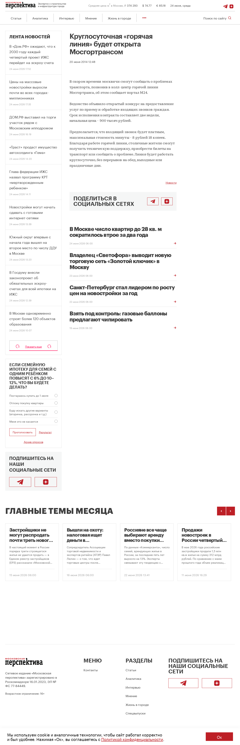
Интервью (66, 18)
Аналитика (40, 18)
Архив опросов (33, 442)
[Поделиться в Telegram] (153, 201)
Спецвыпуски (135, 712)
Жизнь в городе (119, 18)
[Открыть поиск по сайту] (217, 18)
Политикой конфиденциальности (132, 739)
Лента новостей (29, 37)
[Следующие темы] (230, 511)
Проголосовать (23, 432)
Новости (171, 182)
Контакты (91, 669)
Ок (219, 737)
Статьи (16, 18)
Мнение (91, 18)
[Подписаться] (232, 5)
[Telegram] (226, 5)
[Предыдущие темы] (221, 511)
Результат (45, 432)
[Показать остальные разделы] (144, 18)
